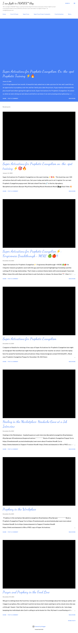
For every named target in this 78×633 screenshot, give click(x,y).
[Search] (67, 3)
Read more (72, 98)
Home (4, 14)
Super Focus (26, 14)
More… (70, 14)
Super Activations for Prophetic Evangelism (29, 339)
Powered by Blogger (39, 626)
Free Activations (59, 14)
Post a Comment (13, 98)
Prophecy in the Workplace (19, 509)
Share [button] (4, 98)
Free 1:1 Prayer (14, 14)
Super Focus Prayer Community (42, 14)
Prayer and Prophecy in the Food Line (26, 592)
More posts (71, 620)
